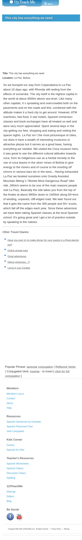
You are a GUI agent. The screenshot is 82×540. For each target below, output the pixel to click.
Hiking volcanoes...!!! (19, 262)
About (10, 403)
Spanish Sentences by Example (24, 421)
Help (9, 408)
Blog (9, 501)
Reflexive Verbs (65, 366)
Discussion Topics (16, 473)
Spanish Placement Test (20, 426)
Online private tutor (18, 250)
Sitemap (11, 491)
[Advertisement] (40, 46)
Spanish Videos (15, 468)
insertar (35, 371)
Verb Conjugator (15, 431)
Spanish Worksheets (18, 463)
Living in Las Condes (19, 268)
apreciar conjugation (40, 366)
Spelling (11, 477)
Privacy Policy (56, 529)
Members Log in (15, 393)
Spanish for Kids (15, 449)
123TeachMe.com (29, 529)
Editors (10, 496)
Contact (11, 398)
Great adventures (17, 256)
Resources (14, 416)
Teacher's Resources (20, 458)
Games (11, 445)
